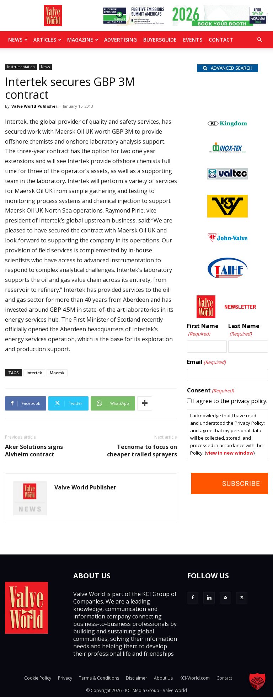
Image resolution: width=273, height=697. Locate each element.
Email (206, 362)
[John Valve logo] (227, 240)
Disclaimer (136, 678)
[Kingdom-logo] (227, 125)
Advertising (120, 39)
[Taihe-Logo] (227, 276)
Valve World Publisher (34, 106)
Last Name (243, 330)
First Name (203, 330)
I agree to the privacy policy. (230, 401)
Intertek (34, 372)
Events (192, 39)
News (18, 39)
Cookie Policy (37, 678)
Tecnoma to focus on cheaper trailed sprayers (142, 450)
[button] (259, 40)
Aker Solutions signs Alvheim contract (34, 450)
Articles (47, 39)
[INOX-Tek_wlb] (227, 151)
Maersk (57, 372)
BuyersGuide (160, 39)
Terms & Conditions (99, 678)
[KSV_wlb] (227, 215)
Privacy (65, 678)
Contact (221, 39)
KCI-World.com (195, 678)
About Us (163, 678)
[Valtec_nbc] (227, 177)
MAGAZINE (82, 39)
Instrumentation (21, 66)
